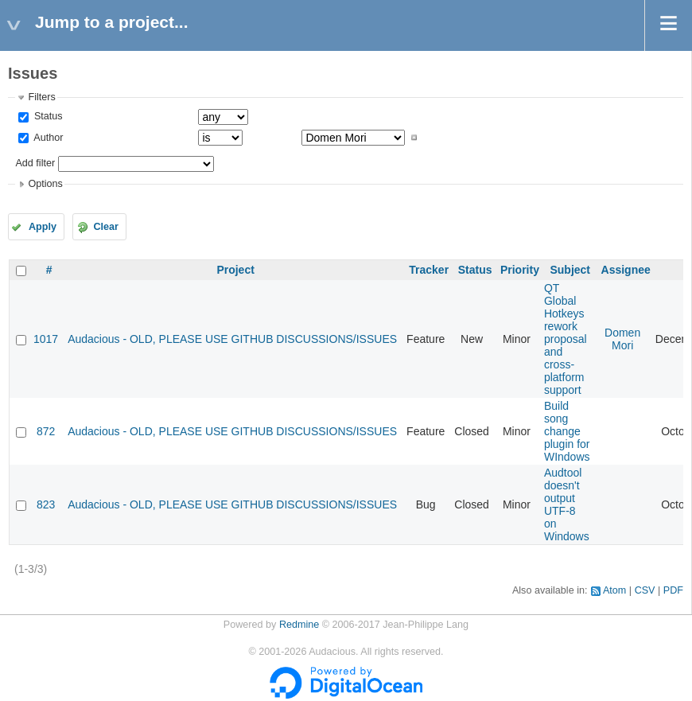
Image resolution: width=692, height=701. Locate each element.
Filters (41, 97)
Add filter (35, 163)
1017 (45, 339)
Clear (106, 226)
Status (46, 116)
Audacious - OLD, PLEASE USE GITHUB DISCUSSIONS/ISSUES (232, 339)
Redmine (299, 624)
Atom (614, 590)
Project (235, 269)
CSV (645, 590)
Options (45, 183)
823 (46, 504)
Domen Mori (622, 339)
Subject (570, 269)
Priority (519, 269)
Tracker (429, 269)
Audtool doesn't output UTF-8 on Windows (566, 504)
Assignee (626, 269)
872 (46, 431)
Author (47, 137)
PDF (673, 590)
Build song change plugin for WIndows (567, 431)
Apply (42, 226)
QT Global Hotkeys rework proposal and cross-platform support (565, 339)
